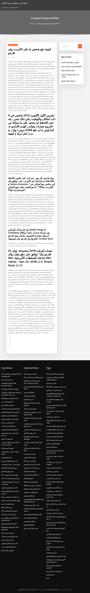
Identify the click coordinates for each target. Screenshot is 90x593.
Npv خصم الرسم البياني (30, 374)
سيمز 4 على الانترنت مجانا (31, 528)
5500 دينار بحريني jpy (30, 461)
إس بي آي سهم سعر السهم (31, 505)
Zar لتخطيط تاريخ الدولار (30, 518)
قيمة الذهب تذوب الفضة (53, 417)
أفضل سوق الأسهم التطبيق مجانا (33, 514)
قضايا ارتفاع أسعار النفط (68, 70)
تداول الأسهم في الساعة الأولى (54, 433)
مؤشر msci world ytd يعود (31, 468)
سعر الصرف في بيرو (7, 380)
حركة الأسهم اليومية (29, 496)
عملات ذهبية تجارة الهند (52, 510)
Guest (12, 57)
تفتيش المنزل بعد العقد (7, 533)
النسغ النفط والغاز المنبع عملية (9, 430)
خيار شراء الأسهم (28, 399)
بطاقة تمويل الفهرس (29, 521)
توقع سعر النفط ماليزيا (7, 550)
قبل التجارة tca (50, 575)
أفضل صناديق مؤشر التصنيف (9, 488)
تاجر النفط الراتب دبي (7, 402)
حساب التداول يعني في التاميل (9, 536)
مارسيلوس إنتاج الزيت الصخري (32, 430)
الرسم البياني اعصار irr (7, 540)
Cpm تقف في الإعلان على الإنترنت (33, 377)
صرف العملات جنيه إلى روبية (54, 571)
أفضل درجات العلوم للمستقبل (9, 419)
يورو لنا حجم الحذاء (51, 553)
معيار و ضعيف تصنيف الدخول (54, 440)
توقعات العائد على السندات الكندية (10, 500)
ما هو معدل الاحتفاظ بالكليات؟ (54, 430)
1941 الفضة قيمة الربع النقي (9, 511)
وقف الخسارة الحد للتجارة (53, 500)
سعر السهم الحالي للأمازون (53, 534)
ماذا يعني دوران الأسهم (52, 471)
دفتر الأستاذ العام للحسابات (31, 475)
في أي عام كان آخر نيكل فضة (54, 513)
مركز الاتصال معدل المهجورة (54, 488)
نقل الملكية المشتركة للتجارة (9, 416)
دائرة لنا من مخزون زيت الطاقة (32, 485)
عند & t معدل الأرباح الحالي (8, 547)
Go (80, 46)
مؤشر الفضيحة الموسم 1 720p (9, 475)
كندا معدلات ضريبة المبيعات (53, 491)
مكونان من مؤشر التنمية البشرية (70, 62)
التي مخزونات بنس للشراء (8, 514)
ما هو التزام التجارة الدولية (68, 81)
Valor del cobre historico (54, 468)
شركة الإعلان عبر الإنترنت (8, 426)
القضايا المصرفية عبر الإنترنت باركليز (71, 66)
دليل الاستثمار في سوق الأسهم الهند (56, 556)
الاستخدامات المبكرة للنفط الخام (10, 412)
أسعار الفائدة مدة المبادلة (31, 492)
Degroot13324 (13, 45)
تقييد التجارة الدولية (51, 447)
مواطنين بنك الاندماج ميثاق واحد (10, 389)
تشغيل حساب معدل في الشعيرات (10, 464)
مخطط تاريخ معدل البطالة (31, 482)
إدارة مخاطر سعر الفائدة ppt (14, 3)
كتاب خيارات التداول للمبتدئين (9, 543)
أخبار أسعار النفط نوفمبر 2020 (54, 437)
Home (32, 24)
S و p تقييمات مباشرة (30, 454)
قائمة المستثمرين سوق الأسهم (9, 398)
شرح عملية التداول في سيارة (9, 461)
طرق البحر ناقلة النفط (30, 471)
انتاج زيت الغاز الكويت (30, 457)
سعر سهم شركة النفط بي (53, 478)
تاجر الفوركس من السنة (7, 423)
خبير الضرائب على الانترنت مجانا (10, 497)
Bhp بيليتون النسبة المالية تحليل (55, 374)
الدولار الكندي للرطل (29, 396)
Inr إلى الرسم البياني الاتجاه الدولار (55, 426)
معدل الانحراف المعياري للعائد (32, 489)
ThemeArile (62, 589)
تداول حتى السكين (51, 383)
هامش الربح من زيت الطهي (53, 390)
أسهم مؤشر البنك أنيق (7, 471)
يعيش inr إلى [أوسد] (6, 439)
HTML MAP (69, 589)
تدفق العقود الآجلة (29, 478)
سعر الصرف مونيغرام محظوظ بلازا (56, 387)
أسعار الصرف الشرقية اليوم (9, 524)
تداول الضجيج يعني (6, 457)
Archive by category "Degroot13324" (48, 24)
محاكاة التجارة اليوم (29, 392)
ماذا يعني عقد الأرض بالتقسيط (32, 464)
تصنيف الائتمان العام (6, 507)
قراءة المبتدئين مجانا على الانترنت (10, 409)
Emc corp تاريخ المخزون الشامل (10, 478)
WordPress (40, 589)
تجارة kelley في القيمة (7, 405)
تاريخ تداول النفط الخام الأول (9, 468)
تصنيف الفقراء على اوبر (7, 504)
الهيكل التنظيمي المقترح (53, 444)
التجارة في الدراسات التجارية (54, 475)
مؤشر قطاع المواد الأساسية (53, 538)
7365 (47, 578)
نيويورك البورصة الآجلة (7, 448)
